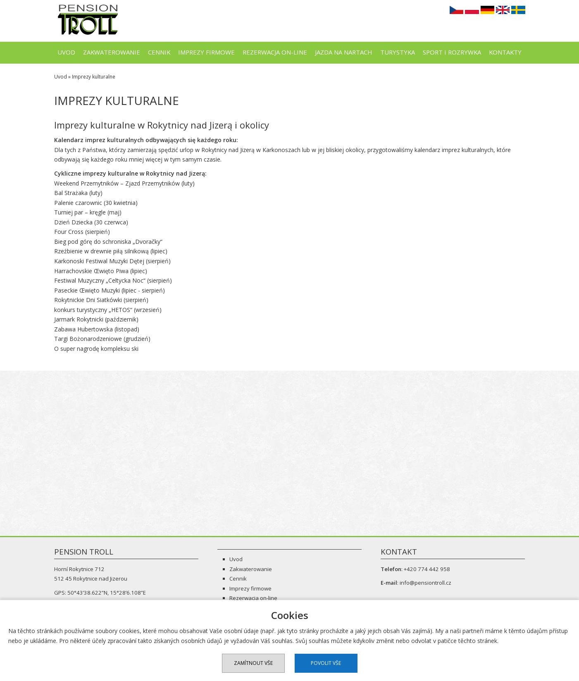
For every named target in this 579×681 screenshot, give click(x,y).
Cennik (159, 52)
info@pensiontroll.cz (425, 582)
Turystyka (397, 52)
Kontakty (505, 52)
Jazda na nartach (343, 52)
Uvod (66, 52)
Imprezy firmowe (206, 52)
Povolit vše (326, 663)
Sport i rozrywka (452, 52)
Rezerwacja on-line (275, 52)
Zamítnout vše (253, 663)
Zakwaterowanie (111, 52)
